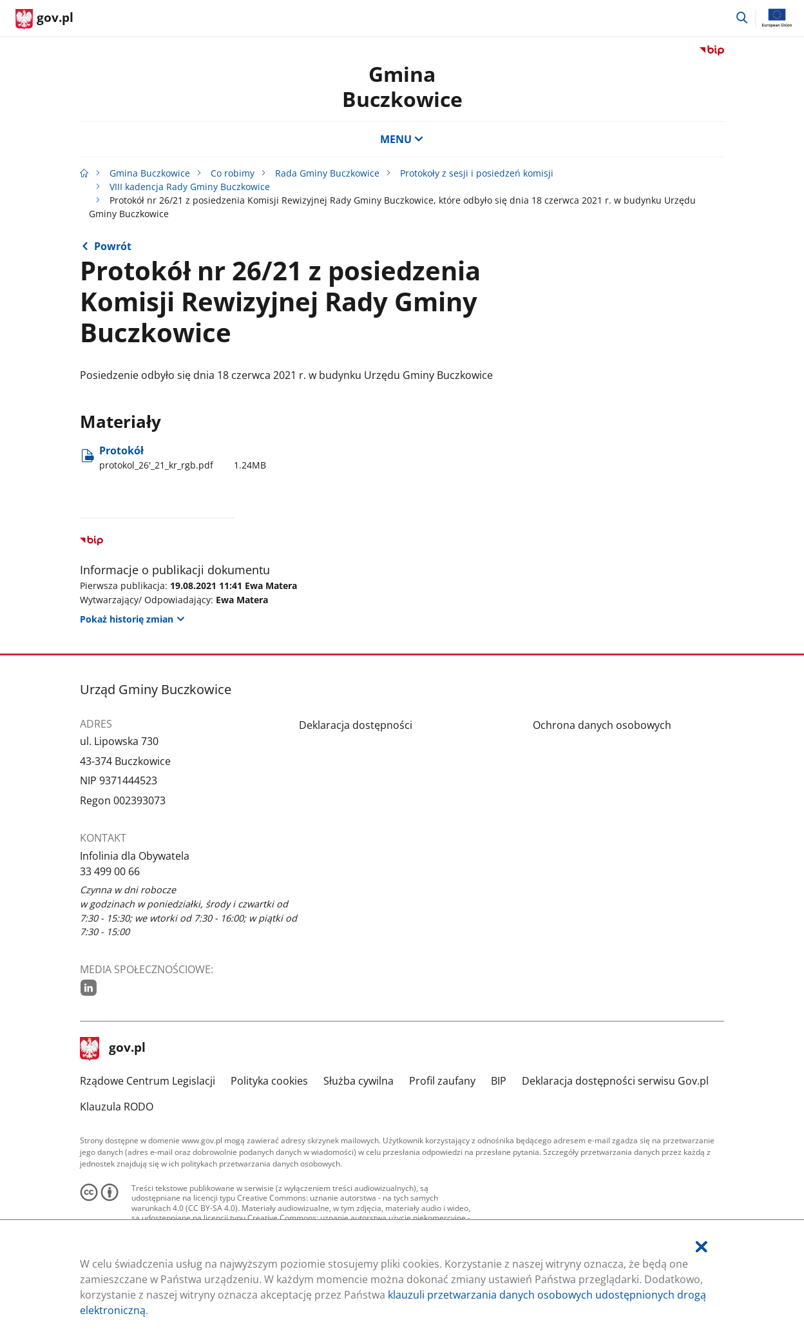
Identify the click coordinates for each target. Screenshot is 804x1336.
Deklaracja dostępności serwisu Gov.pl (615, 1081)
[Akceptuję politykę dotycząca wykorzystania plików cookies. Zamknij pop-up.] (701, 1246)
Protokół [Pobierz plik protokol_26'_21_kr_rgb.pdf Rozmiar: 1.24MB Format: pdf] (182, 457)
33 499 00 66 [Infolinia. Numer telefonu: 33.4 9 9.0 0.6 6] (110, 871)
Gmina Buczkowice (402, 86)
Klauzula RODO (116, 1106)
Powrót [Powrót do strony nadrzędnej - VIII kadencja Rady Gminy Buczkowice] (112, 246)
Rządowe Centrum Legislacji (147, 1081)
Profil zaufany (442, 1081)
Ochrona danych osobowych (602, 725)
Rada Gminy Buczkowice (327, 173)
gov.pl (113, 1048)
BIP (498, 1081)
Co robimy (232, 173)
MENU (402, 139)
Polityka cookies (269, 1081)
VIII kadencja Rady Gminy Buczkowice (190, 186)
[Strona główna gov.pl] (44, 19)
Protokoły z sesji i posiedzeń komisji (476, 173)
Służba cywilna (358, 1081)
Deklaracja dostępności (355, 725)
